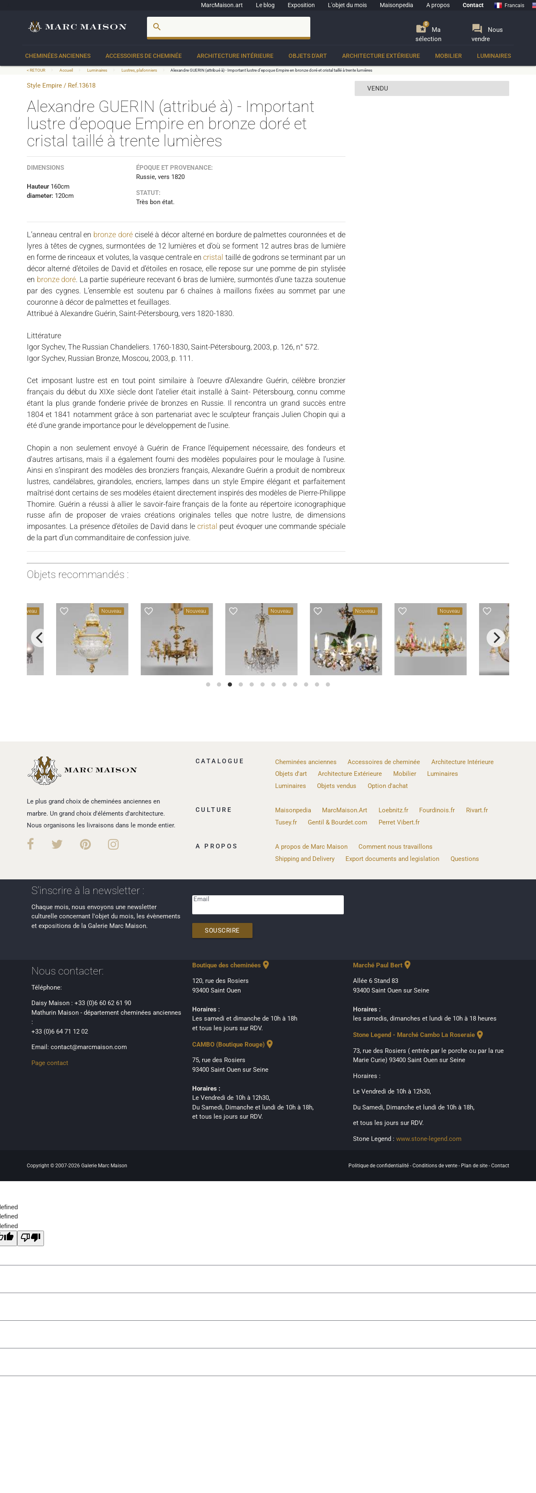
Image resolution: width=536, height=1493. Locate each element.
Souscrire (222, 930)
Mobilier (448, 55)
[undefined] (30, 1238)
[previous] (40, 638)
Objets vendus (336, 786)
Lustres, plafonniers (139, 70)
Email (201, 899)
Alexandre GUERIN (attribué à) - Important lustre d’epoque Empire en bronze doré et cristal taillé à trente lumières (271, 70)
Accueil (66, 70)
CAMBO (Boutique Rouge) (233, 1044)
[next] (496, 638)
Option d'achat (388, 786)
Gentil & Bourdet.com (337, 822)
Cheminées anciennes (57, 55)
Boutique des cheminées (231, 965)
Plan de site (475, 1166)
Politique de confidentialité (379, 1166)
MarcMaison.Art (344, 810)
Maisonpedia (396, 5)
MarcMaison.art (222, 5)
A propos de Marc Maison (311, 846)
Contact (473, 5)
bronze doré (113, 234)
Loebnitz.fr (393, 810)
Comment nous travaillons (395, 846)
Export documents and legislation (392, 859)
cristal (213, 257)
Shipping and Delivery (305, 859)
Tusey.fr (286, 822)
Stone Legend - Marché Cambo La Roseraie (419, 1035)
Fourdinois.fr (437, 810)
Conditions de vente (435, 1166)
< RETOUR (36, 70)
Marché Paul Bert (382, 965)
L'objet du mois (347, 5)
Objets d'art (308, 55)
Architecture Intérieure (235, 55)
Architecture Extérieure (381, 55)
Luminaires (494, 55)
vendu (377, 88)
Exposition (301, 5)
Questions (465, 859)
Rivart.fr (477, 810)
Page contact (49, 1063)
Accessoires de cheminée (144, 55)
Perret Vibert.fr (399, 822)
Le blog (265, 5)
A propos (438, 5)
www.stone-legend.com (428, 1139)
